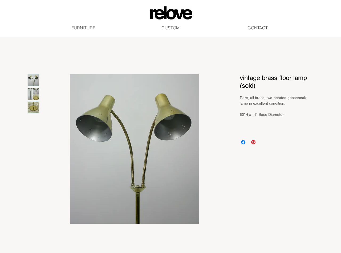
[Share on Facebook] (243, 142)
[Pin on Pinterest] (253, 142)
